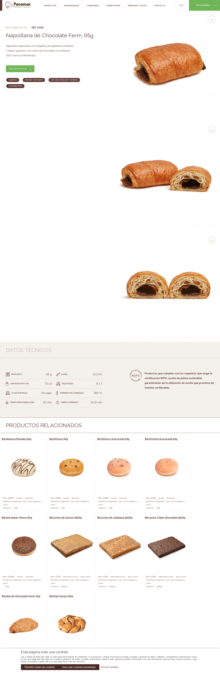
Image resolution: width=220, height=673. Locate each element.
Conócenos (23, 624)
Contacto (22, 633)
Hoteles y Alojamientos (63, 637)
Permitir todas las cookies (40, 667)
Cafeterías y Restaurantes (65, 624)
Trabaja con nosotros (187, 621)
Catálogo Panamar (108, 628)
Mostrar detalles (110, 667)
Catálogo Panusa (107, 637)
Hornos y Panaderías (61, 628)
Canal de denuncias (187, 640)
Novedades (104, 624)
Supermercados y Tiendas (64, 633)
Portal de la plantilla (187, 630)
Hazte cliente (24, 637)
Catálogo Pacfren (108, 641)
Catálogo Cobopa (108, 633)
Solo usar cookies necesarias (79, 667)
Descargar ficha (18, 69)
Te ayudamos (203, 5)
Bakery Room (23, 628)
